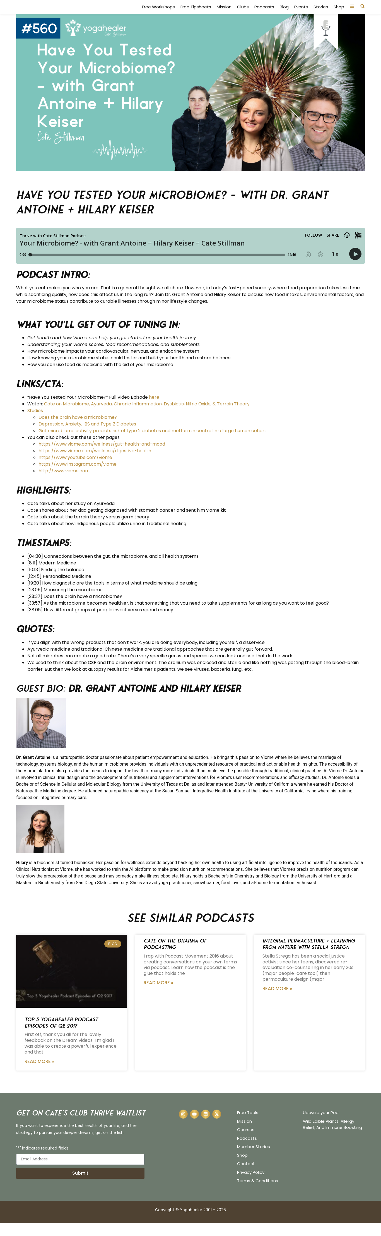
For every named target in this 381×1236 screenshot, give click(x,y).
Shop (339, 13)
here (154, 410)
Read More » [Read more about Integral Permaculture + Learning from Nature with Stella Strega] (277, 1001)
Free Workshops (158, 13)
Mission (224, 13)
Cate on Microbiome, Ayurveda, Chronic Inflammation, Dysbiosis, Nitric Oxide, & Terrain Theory (147, 417)
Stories (321, 13)
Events (301, 13)
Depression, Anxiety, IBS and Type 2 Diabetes (87, 437)
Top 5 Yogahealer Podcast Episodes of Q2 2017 (61, 1035)
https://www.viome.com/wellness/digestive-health (94, 464)
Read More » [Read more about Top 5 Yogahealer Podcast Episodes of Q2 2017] (39, 1074)
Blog (284, 13)
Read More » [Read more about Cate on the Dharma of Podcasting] (158, 995)
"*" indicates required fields (42, 1161)
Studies (35, 423)
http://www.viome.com (64, 484)
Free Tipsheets (195, 13)
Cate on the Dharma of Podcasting (175, 957)
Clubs (243, 13)
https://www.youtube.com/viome (75, 470)
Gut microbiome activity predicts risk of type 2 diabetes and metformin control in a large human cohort (152, 444)
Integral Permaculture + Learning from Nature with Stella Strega (308, 957)
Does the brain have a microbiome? (77, 430)
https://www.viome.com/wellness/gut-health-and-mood (101, 457)
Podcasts (264, 13)
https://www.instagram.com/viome (77, 477)
